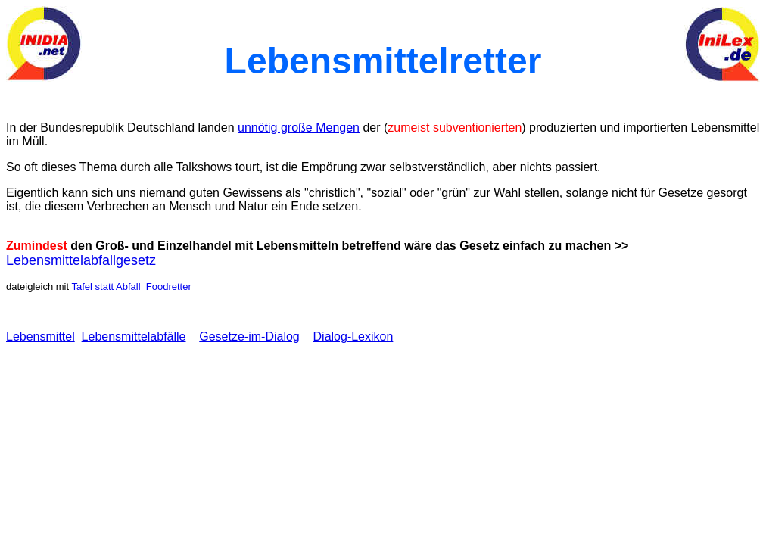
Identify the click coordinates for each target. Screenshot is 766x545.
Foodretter (169, 286)
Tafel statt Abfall (105, 286)
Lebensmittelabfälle (134, 336)
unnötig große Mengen (299, 127)
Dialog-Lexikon (353, 336)
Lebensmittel (40, 336)
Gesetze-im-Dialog (249, 336)
